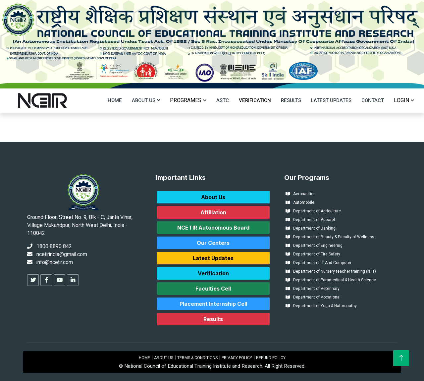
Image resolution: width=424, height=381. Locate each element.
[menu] (185, 100)
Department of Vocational (313, 297)
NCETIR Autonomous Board (213, 227)
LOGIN (401, 100)
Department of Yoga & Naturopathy (321, 306)
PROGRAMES (185, 100)
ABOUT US (163, 358)
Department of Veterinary (313, 289)
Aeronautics (301, 194)
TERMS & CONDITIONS (197, 358)
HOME (144, 358)
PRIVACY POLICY (237, 358)
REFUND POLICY (271, 358)
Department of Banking (311, 228)
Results (291, 100)
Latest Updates (331, 100)
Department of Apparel (310, 220)
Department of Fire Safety (313, 254)
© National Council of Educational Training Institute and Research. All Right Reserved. (212, 366)
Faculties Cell (213, 288)
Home (115, 100)
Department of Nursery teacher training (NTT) (331, 271)
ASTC (222, 100)
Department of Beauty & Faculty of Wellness (330, 237)
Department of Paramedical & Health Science (331, 280)
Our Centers (213, 243)
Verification (255, 100)
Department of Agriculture (313, 211)
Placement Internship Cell (213, 303)
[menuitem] (185, 100)
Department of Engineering (314, 245)
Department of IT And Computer (318, 263)
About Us (143, 100)
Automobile (300, 202)
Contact (372, 100)
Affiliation (213, 212)
